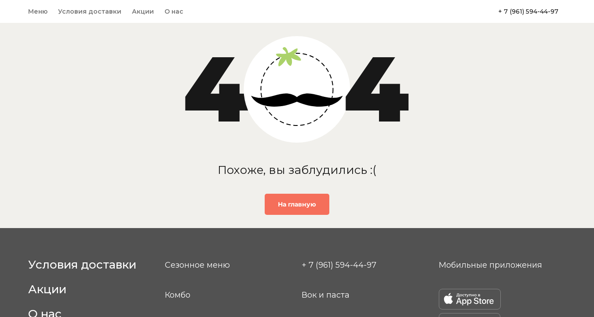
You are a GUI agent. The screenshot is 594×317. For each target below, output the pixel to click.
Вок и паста (326, 295)
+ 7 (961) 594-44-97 (528, 11)
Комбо (177, 295)
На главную (297, 204)
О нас (173, 11)
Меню (37, 11)
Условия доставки (89, 11)
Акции (143, 11)
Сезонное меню (197, 265)
